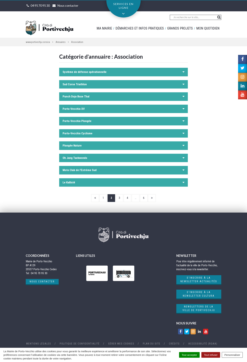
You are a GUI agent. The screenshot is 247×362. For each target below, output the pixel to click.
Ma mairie (104, 28)
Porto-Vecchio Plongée (77, 121)
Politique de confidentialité (80, 343)
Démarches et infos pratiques (139, 28)
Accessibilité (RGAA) (202, 343)
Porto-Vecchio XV (74, 108)
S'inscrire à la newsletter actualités (198, 279)
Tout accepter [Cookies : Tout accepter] (189, 354)
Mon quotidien (208, 28)
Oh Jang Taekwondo (75, 158)
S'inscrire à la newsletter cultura (199, 294)
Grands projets (180, 28)
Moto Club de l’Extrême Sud (80, 170)
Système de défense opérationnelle (85, 72)
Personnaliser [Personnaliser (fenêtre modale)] (232, 354)
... (135, 198)
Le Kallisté (69, 182)
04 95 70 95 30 (40, 5)
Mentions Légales (38, 343)
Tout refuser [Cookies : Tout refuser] (210, 354)
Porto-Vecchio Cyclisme (77, 133)
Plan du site (151, 343)
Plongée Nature (72, 145)
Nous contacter (42, 281)
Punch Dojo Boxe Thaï (76, 96)
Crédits (174, 343)
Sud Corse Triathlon (75, 84)
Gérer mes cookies (121, 343)
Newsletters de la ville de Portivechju (199, 308)
